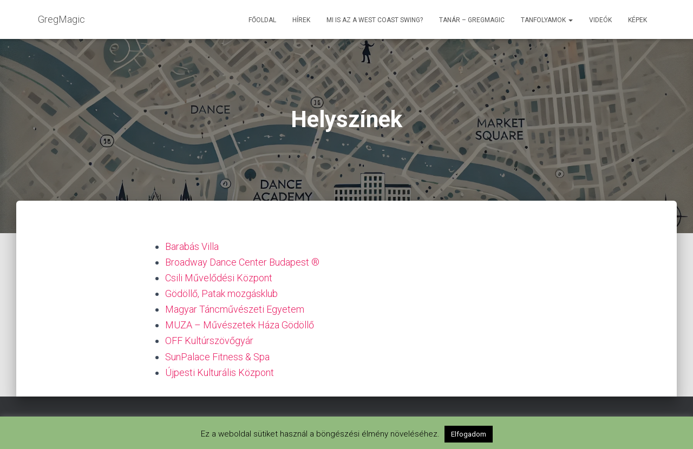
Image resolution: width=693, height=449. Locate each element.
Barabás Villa (192, 246)
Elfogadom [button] (468, 434)
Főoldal (262, 20)
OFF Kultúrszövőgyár (209, 340)
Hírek (301, 20)
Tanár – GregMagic (472, 20)
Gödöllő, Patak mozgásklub (221, 293)
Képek (637, 20)
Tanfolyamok (547, 20)
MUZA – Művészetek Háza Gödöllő (239, 325)
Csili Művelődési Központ (218, 277)
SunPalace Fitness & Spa (217, 356)
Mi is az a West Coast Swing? (374, 20)
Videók (600, 20)
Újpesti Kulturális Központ (219, 372)
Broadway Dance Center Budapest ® (242, 262)
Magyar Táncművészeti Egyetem (234, 309)
